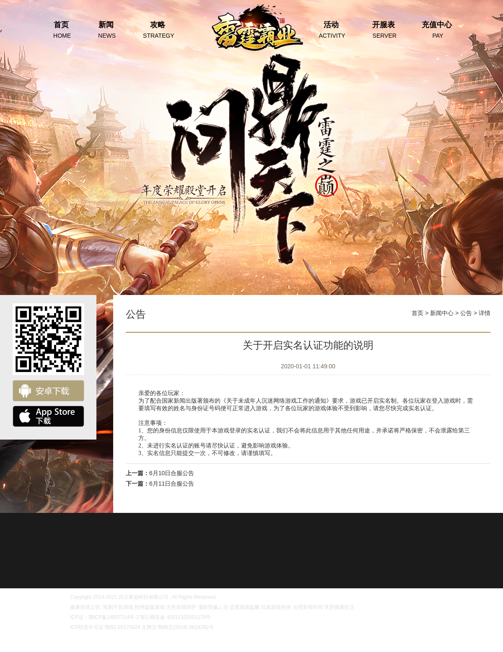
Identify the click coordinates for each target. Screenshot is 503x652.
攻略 (157, 30)
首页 (61, 30)
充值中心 (437, 30)
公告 (466, 313)
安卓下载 (48, 390)
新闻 (106, 30)
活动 (331, 30)
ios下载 (48, 416)
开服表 (384, 30)
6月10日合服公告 (171, 473)
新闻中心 (442, 313)
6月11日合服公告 (171, 483)
